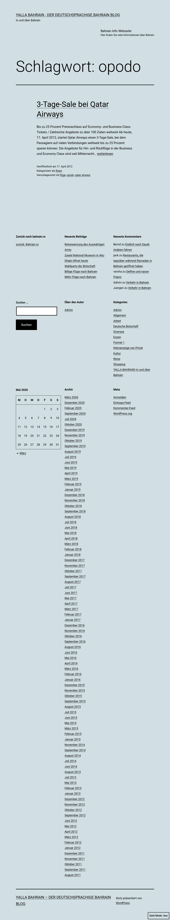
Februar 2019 (73, 484)
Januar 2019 (72, 489)
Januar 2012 (72, 847)
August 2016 (73, 647)
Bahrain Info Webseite (127, 33)
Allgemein (119, 315)
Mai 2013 (70, 782)
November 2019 (75, 435)
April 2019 (71, 473)
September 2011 (75, 869)
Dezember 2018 (75, 495)
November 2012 (75, 804)
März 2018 (71, 544)
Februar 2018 (73, 549)
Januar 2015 (72, 739)
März (21, 453)
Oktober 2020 (73, 424)
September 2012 (75, 815)
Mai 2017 (70, 598)
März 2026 (71, 397)
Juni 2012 (71, 820)
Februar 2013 (73, 788)
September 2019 (75, 446)
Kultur (117, 353)
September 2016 (75, 641)
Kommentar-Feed (124, 408)
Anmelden (119, 397)
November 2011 (75, 858)
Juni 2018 (71, 527)
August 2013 (73, 772)
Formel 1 (118, 342)
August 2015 (73, 706)
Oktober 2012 (73, 810)
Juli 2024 (70, 419)
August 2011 (73, 875)
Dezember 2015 (75, 685)
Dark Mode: (158, 916)
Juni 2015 (71, 717)
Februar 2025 (73, 408)
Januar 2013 (72, 793)
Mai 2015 (70, 723)
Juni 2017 (71, 592)
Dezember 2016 (75, 625)
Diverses (118, 331)
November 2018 (75, 500)
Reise (59, 170)
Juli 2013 (70, 777)
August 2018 (73, 516)
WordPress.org (122, 413)
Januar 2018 (72, 554)
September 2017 (75, 576)
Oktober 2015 (73, 696)
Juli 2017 (70, 587)
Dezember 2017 (75, 560)
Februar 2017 (73, 614)
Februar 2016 (73, 674)
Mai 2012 (70, 826)
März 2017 (71, 609)
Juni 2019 (71, 462)
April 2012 (71, 831)
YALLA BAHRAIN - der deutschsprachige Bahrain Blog (68, 15)
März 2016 (71, 668)
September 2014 (75, 750)
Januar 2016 (72, 679)
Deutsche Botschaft (125, 326)
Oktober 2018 (73, 506)
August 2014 (73, 755)
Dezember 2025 (75, 402)
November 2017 (75, 565)
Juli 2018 (70, 522)
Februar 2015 (73, 733)
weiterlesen (105, 154)
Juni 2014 (71, 766)
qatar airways (82, 175)
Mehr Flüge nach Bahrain (80, 277)
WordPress (123, 903)
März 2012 (71, 837)
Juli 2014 (70, 761)
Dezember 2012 (75, 799)
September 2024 (75, 413)
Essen (117, 337)
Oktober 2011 (73, 864)
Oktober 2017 (73, 571)
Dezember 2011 (75, 853)
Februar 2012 (73, 842)
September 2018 (75, 511)
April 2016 (71, 663)
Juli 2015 (70, 712)
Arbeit (117, 321)
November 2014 (75, 744)
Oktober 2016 (73, 636)
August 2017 (73, 581)
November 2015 (75, 690)
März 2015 (71, 728)
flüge (63, 175)
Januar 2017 (72, 619)
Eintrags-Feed (122, 402)
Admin (69, 310)
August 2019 (73, 451)
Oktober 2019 (73, 440)
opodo (70, 175)
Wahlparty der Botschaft (80, 266)
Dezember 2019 (75, 429)
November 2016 (75, 630)
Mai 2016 (70, 658)
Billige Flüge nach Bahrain (81, 271)
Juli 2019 (70, 457)
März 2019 (71, 478)
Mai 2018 (70, 533)
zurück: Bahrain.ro (27, 244)
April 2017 (71, 603)
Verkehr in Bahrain (137, 282)
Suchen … (22, 302)
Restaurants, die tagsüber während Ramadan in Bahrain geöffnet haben (132, 261)
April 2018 (71, 538)
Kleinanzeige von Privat (128, 348)
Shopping (119, 364)
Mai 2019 (70, 467)
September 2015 (75, 701)
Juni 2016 (71, 652)
